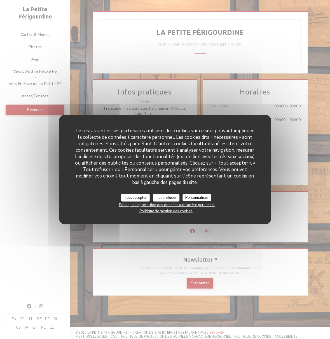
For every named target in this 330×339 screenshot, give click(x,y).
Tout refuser (166, 197)
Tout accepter (135, 197)
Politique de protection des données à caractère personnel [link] (167, 204)
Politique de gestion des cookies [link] (166, 211)
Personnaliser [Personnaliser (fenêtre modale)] (196, 197)
